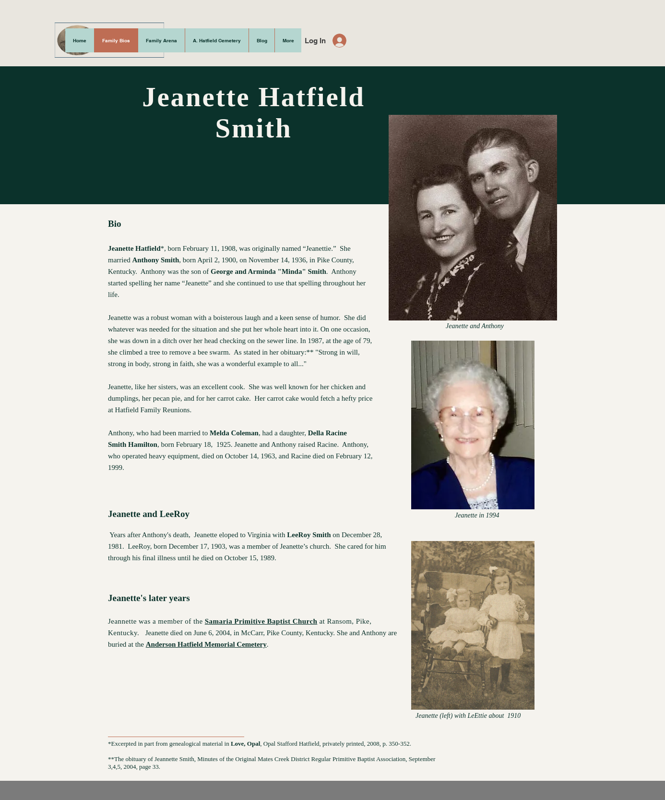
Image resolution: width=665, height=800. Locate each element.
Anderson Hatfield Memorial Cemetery (206, 644)
